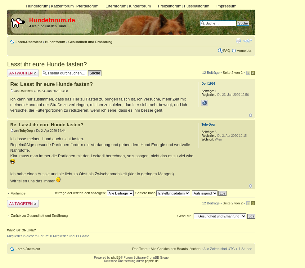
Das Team (139, 249)
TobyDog (26, 130)
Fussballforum (196, 6)
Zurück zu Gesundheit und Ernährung (39, 215)
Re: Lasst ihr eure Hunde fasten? (51, 84)
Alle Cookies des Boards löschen (175, 249)
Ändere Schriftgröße (247, 40)
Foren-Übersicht (29, 42)
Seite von (233, 72)
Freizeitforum (170, 6)
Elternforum (115, 6)
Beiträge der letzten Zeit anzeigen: (94, 193)
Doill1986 (26, 91)
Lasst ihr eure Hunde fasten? (47, 64)
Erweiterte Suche (236, 28)
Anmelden (244, 50)
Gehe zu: (184, 216)
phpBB (115, 257)
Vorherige (18, 193)
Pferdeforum (87, 6)
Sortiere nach (162, 193)
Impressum (226, 6)
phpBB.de (152, 261)
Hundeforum (37, 6)
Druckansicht (238, 40)
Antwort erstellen (23, 73)
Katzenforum (62, 6)
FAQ (226, 50)
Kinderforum (140, 6)
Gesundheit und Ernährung (90, 42)
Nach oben (250, 115)
